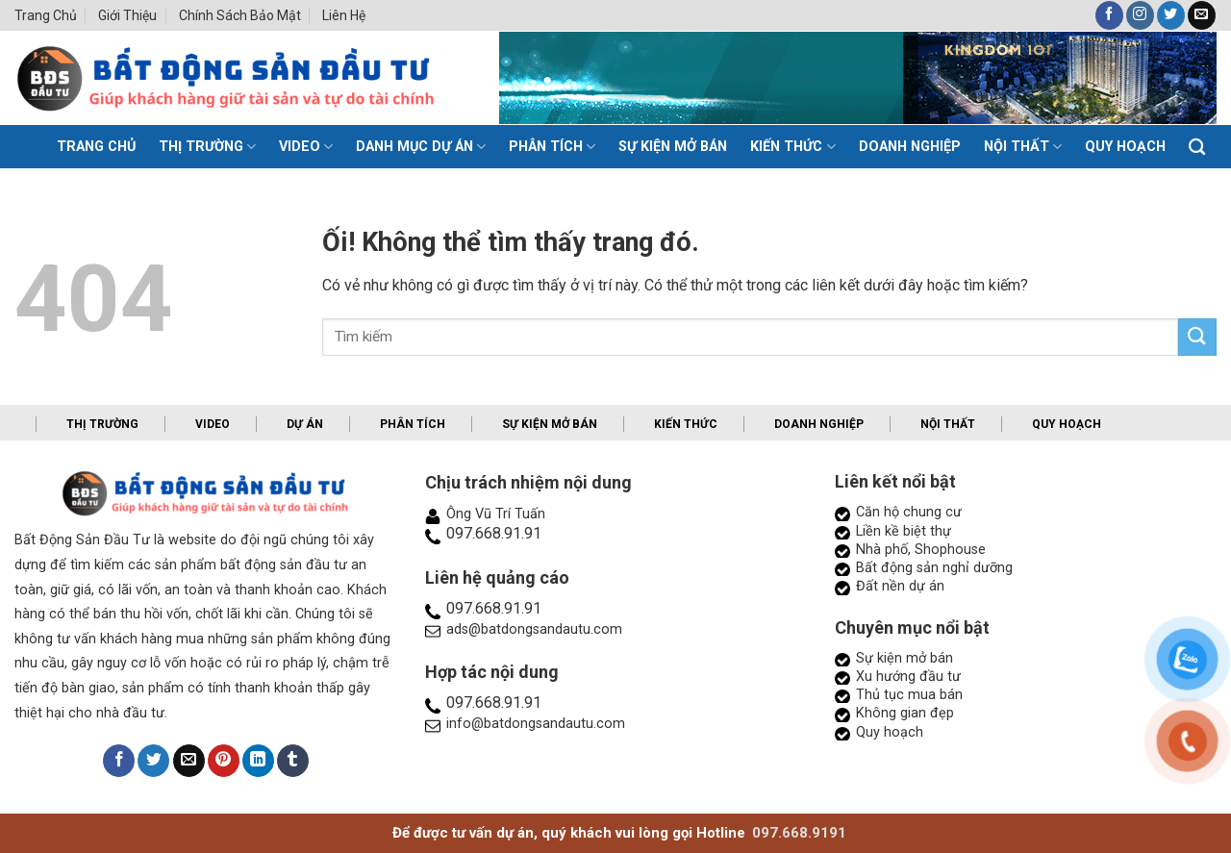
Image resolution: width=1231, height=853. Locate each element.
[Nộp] (1197, 337)
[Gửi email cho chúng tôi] (1202, 15)
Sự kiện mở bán (672, 146)
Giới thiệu (127, 15)
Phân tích (552, 147)
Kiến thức (792, 147)
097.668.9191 (799, 832)
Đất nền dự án (900, 586)
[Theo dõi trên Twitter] (1171, 15)
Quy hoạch (1125, 146)
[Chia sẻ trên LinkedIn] (258, 760)
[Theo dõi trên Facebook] (1109, 15)
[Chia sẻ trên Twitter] (153, 760)
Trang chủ (45, 15)
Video (306, 147)
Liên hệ (343, 15)
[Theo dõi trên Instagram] (1140, 15)
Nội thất (1023, 147)
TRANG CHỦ (96, 146)
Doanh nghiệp (910, 146)
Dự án (305, 424)
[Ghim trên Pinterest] (223, 760)
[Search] (1197, 147)
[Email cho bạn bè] (189, 760)
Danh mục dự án (421, 147)
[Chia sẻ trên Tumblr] (293, 760)
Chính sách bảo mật (240, 15)
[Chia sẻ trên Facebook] (119, 760)
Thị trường (207, 147)
